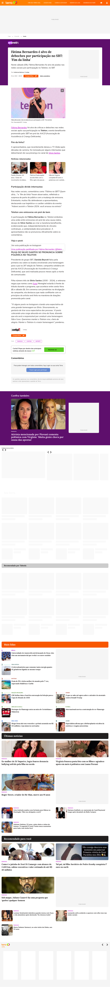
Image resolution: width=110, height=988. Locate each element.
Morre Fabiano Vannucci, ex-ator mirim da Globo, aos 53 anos (32, 928)
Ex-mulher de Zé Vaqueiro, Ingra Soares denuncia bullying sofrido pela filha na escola (25, 762)
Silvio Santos (54, 153)
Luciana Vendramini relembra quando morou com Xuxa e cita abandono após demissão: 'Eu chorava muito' (33, 914)
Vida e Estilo (15, 664)
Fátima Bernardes (19, 127)
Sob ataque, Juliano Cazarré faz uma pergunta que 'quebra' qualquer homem (25, 899)
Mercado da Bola (17, 707)
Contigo (29, 341)
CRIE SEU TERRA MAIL (34, 3)
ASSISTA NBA (48, 3)
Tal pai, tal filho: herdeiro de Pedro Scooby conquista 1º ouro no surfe (81, 865)
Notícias (14, 678)
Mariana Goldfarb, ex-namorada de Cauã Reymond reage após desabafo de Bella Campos (86, 811)
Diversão (16, 36)
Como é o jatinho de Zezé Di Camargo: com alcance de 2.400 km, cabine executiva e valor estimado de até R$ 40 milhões (27, 867)
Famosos (20, 341)
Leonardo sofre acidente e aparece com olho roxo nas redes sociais (87, 914)
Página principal (11, 2)
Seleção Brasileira (17, 692)
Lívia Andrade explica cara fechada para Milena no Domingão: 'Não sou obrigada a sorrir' (31, 811)
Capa (9, 36)
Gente (24, 36)
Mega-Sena (14, 721)
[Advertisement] (71, 827)
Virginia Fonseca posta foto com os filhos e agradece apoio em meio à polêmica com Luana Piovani (80, 762)
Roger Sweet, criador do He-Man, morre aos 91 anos (26, 794)
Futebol (67, 707)
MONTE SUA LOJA (75, 3)
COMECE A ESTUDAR (61, 3)
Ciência (13, 650)
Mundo (68, 692)
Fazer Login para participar (38, 370)
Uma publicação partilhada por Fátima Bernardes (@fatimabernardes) (42, 249)
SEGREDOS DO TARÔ (89, 3)
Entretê (38, 341)
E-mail (101, 3)
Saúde (67, 721)
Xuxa (35, 283)
